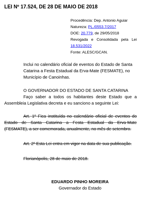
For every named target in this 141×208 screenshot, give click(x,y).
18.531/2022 (81, 46)
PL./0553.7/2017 (102, 27)
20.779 (86, 33)
